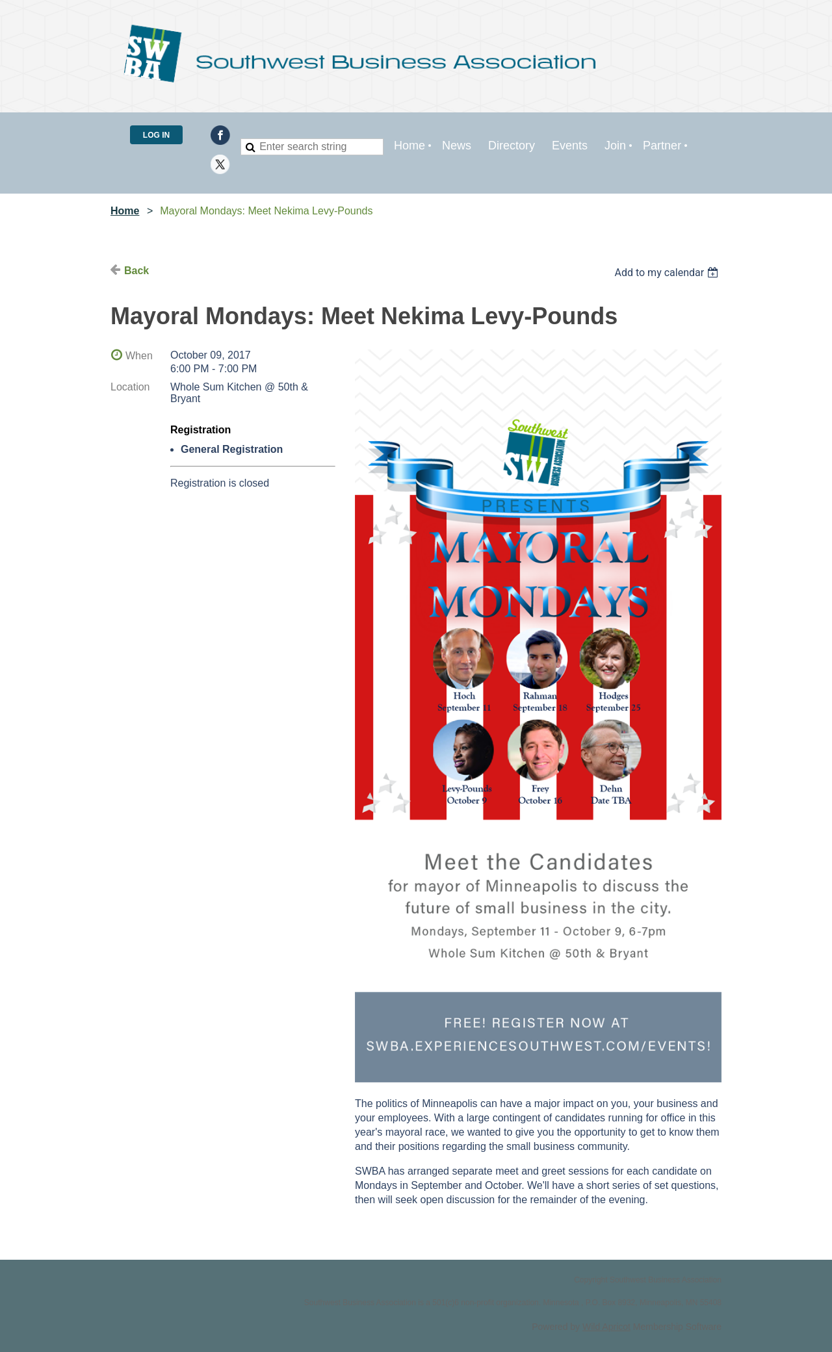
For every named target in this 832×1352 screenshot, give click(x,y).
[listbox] (668, 272)
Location (130, 386)
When (139, 355)
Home (124, 210)
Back (136, 270)
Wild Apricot (606, 1326)
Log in (156, 135)
